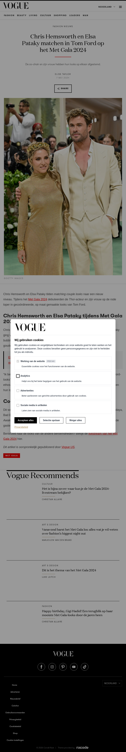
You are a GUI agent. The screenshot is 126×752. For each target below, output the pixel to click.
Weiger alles (75, 420)
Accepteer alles (26, 420)
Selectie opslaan (51, 420)
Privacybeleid (21, 426)
